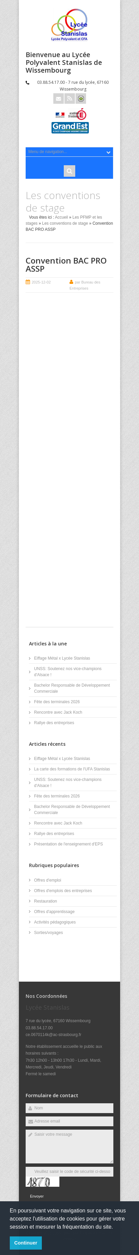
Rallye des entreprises (54, 722)
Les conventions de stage (65, 223)
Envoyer (37, 1196)
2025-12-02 (41, 282)
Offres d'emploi (47, 880)
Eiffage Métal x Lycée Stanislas (62, 658)
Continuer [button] (25, 1243)
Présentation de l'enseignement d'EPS (68, 844)
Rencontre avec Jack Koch (58, 712)
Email (58, 98)
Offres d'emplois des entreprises (63, 890)
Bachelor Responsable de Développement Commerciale (72, 688)
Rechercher (69, 171)
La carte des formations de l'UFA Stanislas (72, 769)
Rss (69, 98)
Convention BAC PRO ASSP (66, 264)
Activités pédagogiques (55, 922)
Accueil (61, 217)
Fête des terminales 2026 (57, 701)
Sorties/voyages (48, 932)
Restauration (45, 901)
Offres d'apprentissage (54, 911)
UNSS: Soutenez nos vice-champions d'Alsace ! (68, 671)
